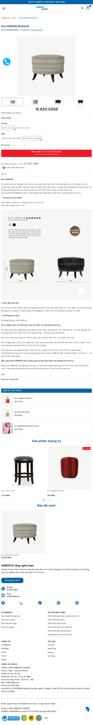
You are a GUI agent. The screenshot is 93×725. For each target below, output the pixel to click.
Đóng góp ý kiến (12, 580)
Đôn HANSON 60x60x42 (10, 555)
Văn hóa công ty (7, 627)
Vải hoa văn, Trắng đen (32, 139)
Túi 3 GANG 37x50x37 (23, 398)
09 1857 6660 (31, 164)
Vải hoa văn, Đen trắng (11, 138)
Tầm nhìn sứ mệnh (8, 620)
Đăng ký (51, 652)
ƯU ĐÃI (3, 652)
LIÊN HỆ (4, 660)
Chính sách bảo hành (56, 620)
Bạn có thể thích (12, 391)
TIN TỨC (4, 656)
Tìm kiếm (51, 645)
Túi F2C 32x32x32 (22, 412)
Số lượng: (5, 145)
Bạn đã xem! (46, 505)
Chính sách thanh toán (57, 623)
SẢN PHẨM (5, 649)
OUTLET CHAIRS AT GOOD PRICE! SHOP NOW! (46, 2)
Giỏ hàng (51, 656)
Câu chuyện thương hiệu (10, 616)
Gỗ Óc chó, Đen (8, 128)
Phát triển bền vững (8, 623)
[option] (46, 2)
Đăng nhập (52, 649)
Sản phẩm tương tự (46, 441)
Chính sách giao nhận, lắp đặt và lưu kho (63, 616)
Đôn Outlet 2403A (8, 491)
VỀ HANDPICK (6, 645)
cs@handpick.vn (13, 596)
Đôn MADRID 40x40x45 (55, 491)
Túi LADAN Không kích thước (26, 426)
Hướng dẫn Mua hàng (13, 167)
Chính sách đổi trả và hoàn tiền (60, 627)
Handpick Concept (29, 704)
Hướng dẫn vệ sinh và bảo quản (60, 634)
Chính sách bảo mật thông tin (59, 631)
